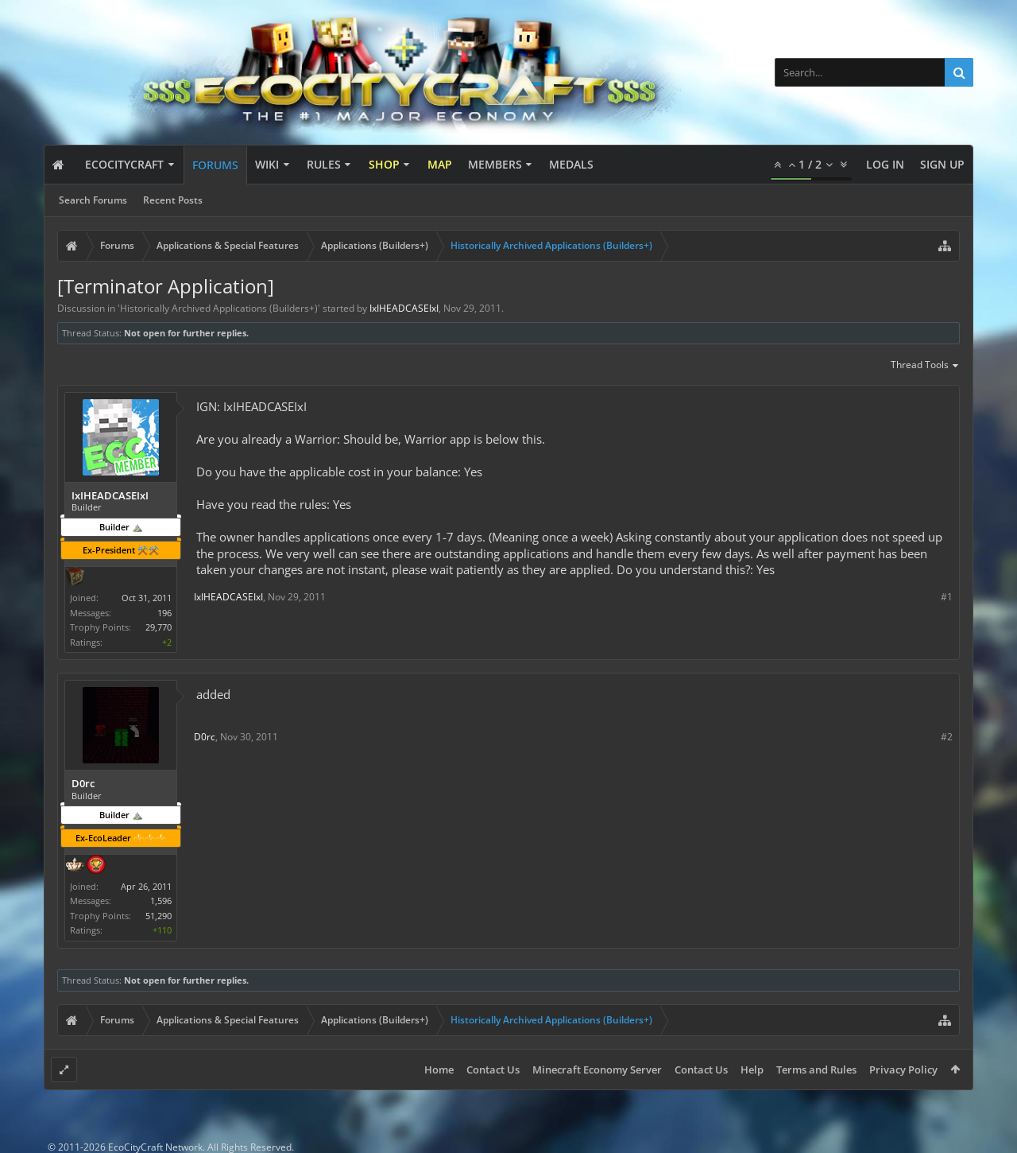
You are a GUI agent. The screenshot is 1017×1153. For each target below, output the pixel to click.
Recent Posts (173, 200)
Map (439, 164)
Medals (571, 164)
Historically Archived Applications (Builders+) (219, 308)
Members (495, 164)
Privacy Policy (903, 1069)
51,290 (158, 916)
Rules (324, 164)
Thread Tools (925, 365)
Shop (384, 164)
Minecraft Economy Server (597, 1069)
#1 (947, 597)
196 (164, 613)
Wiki (267, 164)
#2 (947, 737)
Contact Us (493, 1069)
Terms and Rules (816, 1069)
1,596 (161, 900)
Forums (215, 165)
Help (752, 1069)
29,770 (158, 627)
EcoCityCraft (124, 164)
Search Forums (93, 200)
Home (439, 1069)
